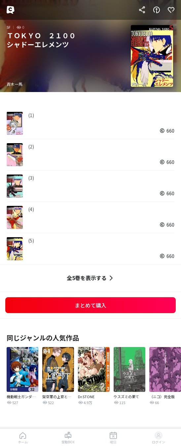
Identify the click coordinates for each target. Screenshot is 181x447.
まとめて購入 (90, 305)
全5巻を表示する (91, 278)
